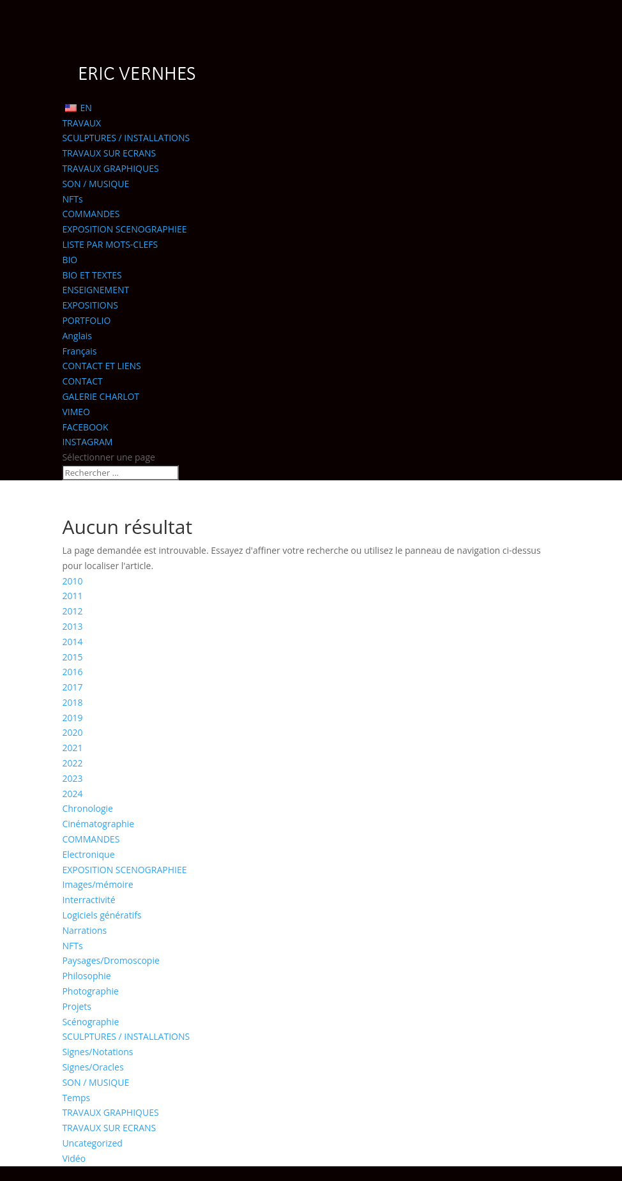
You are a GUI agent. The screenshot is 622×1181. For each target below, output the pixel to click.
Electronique (88, 854)
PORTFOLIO (86, 320)
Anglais (77, 336)
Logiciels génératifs (101, 915)
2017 (72, 687)
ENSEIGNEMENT (95, 290)
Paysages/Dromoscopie (110, 960)
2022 (72, 763)
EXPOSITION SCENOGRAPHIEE (124, 229)
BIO (69, 260)
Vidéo (74, 1158)
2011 (72, 596)
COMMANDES (90, 214)
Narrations (84, 930)
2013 (72, 626)
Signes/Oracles (92, 1067)
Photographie (90, 991)
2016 (72, 672)
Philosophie (86, 976)
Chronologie (87, 808)
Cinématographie (98, 824)
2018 (72, 702)
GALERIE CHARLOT (100, 396)
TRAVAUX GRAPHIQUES (110, 168)
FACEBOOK (85, 427)
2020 (72, 732)
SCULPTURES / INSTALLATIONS (126, 138)
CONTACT (82, 381)
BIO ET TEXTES (91, 275)
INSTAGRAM (87, 442)
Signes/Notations (97, 1052)
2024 (72, 794)
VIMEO (76, 412)
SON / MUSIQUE (95, 184)
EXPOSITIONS (90, 305)
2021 (72, 748)
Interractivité (88, 900)
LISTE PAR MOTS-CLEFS (110, 244)
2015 (72, 657)
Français (79, 351)
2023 (72, 778)
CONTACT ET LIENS (101, 366)
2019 (72, 718)
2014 (72, 642)
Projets (76, 1006)
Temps (76, 1098)
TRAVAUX (81, 123)
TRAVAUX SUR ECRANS (109, 153)
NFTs (72, 199)
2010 (72, 581)
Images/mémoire (97, 884)
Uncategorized (92, 1143)
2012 (72, 611)
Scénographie (90, 1022)
